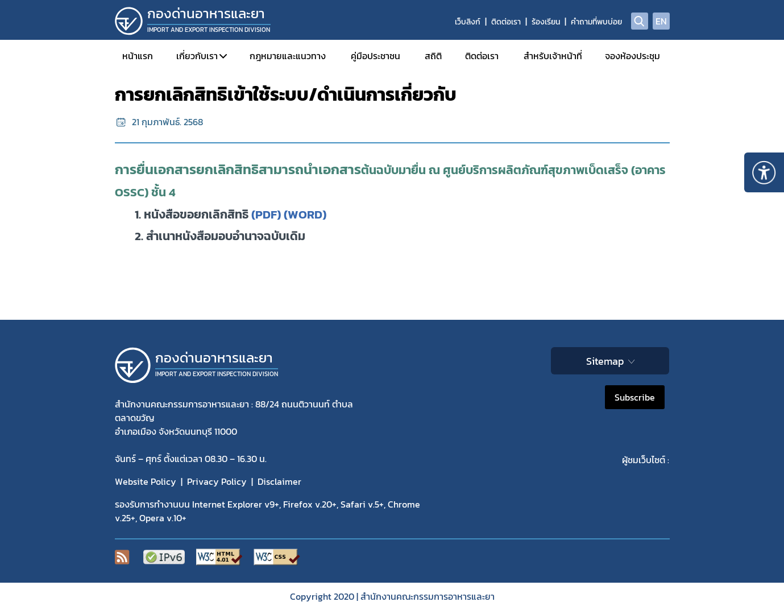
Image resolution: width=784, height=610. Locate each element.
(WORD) (305, 214)
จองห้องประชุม (632, 56)
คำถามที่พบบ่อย (596, 22)
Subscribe (635, 397)
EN (661, 21)
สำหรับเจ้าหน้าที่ (553, 56)
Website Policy (145, 481)
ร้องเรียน (546, 22)
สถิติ (433, 56)
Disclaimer (279, 481)
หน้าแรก (137, 56)
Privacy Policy (217, 481)
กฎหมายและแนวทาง (288, 56)
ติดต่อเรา (506, 22)
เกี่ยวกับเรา (197, 56)
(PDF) (266, 214)
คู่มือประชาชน (375, 56)
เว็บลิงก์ (467, 22)
